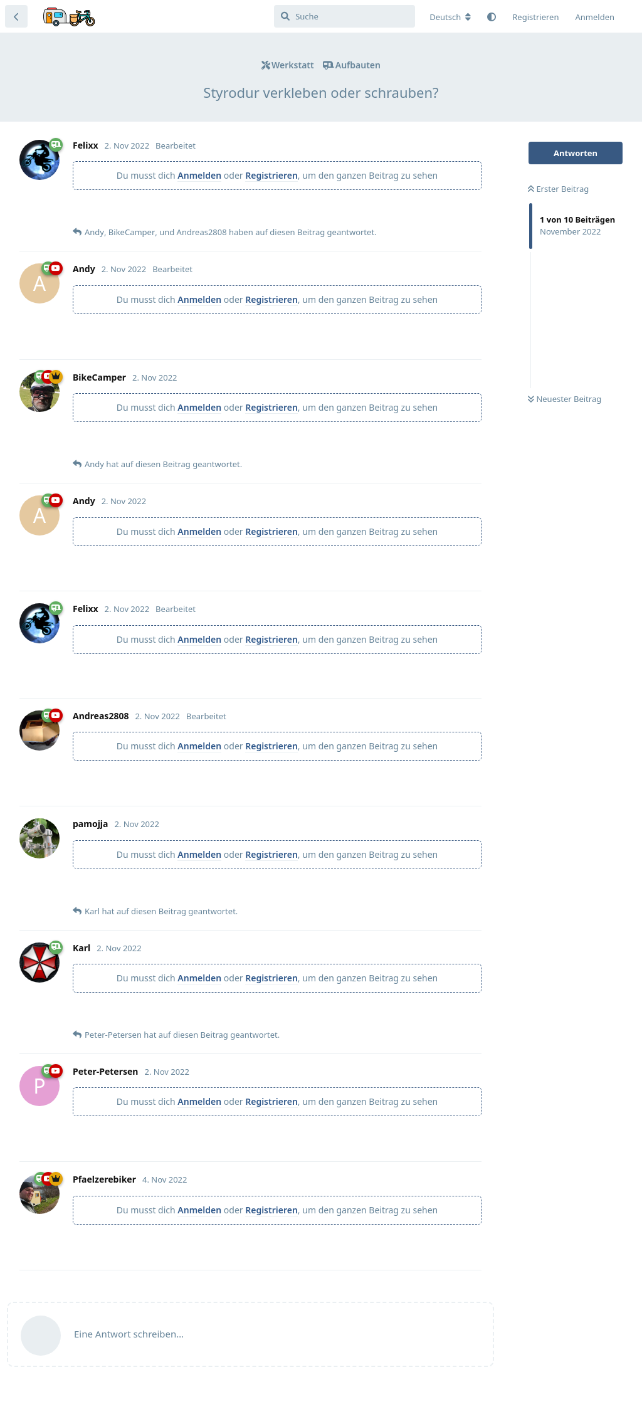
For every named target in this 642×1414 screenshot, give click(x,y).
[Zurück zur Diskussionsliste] (16, 16)
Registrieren (271, 175)
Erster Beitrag (558, 188)
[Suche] (344, 16)
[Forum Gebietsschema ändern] (450, 17)
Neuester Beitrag (564, 398)
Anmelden (199, 175)
